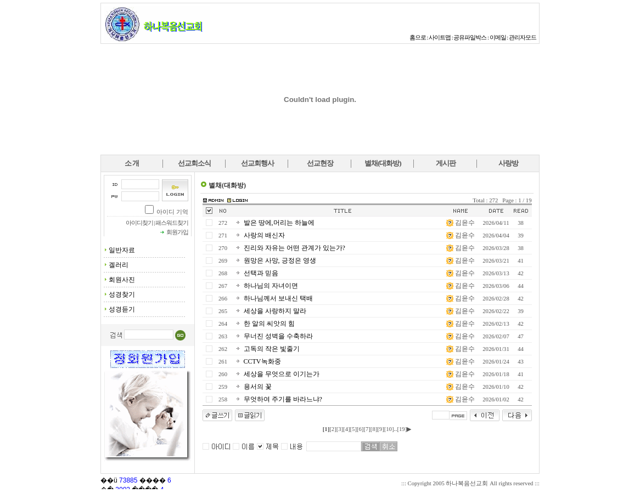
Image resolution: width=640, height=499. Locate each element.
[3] (339, 429)
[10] (389, 429)
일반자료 (122, 250)
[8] (373, 429)
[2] (332, 429)
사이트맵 (440, 38)
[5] (353, 429)
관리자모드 (522, 38)
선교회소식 (194, 163)
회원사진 (122, 279)
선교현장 (320, 163)
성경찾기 (122, 294)
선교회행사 (257, 163)
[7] (366, 429)
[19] (402, 429)
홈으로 (417, 38)
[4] (346, 429)
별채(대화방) (382, 163)
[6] (360, 429)
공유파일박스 (469, 38)
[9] (380, 429)
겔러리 (118, 265)
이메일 (498, 38)
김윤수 (465, 222)
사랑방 (508, 163)
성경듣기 (122, 309)
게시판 (446, 163)
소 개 (132, 163)
